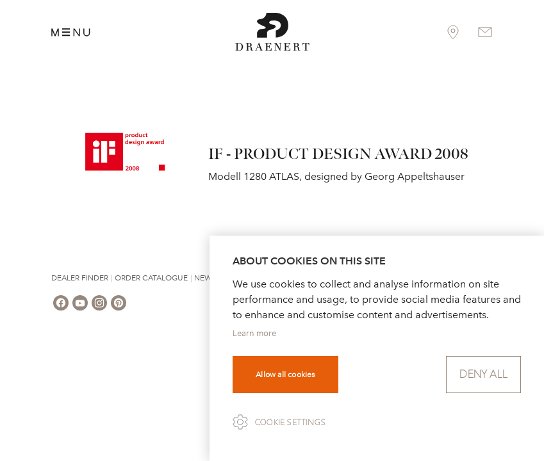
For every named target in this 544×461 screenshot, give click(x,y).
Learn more (254, 333)
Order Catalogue (151, 277)
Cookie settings (290, 422)
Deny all (483, 374)
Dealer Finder (79, 277)
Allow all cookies (285, 374)
